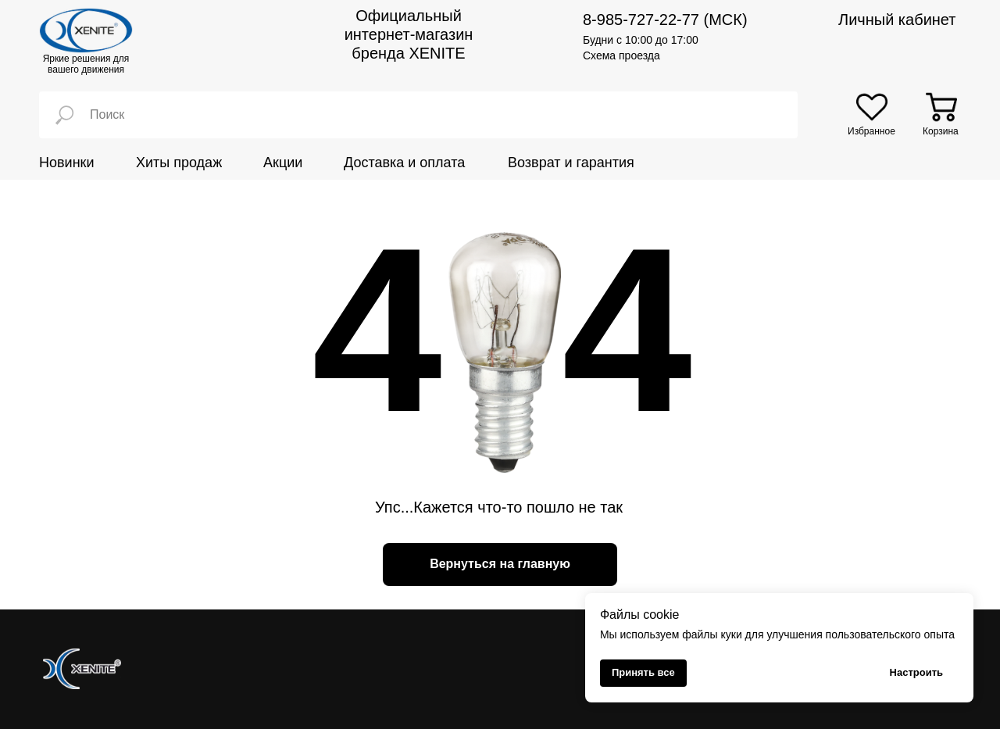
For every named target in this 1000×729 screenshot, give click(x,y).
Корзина (941, 131)
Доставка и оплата (404, 162)
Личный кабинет (896, 19)
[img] (872, 107)
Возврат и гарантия (571, 162)
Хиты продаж (179, 162)
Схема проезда (621, 55)
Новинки (67, 162)
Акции (282, 162)
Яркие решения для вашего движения (86, 64)
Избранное (871, 131)
